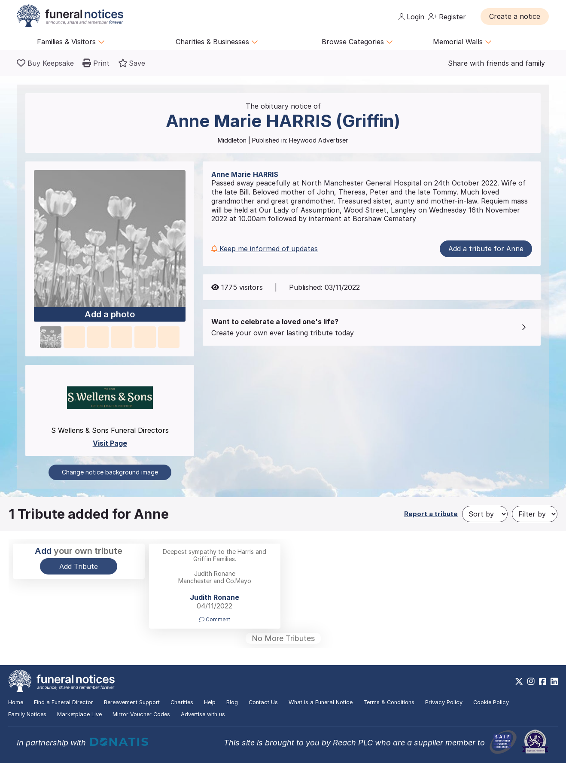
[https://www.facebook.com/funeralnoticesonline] (542, 681)
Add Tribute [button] (78, 566)
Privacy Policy (444, 702)
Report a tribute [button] (431, 514)
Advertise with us (203, 714)
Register (447, 16)
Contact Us (263, 702)
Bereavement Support (132, 702)
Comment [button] (214, 619)
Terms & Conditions (388, 702)
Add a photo (110, 315)
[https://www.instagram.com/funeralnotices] (531, 681)
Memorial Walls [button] (462, 41)
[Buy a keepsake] (45, 63)
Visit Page (110, 443)
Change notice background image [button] (110, 472)
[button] (515, 16)
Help (210, 702)
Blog (232, 702)
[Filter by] (534, 514)
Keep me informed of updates (264, 248)
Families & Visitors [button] (71, 41)
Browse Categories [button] (357, 41)
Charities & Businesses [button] (217, 41)
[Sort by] (485, 514)
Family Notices (27, 714)
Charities (181, 702)
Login (411, 16)
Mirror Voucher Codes (141, 714)
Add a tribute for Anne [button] (485, 248)
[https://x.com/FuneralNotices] (519, 681)
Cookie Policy (491, 702)
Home (15, 702)
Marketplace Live (79, 714)
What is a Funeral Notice (321, 702)
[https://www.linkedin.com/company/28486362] (554, 681)
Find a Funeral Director (63, 702)
